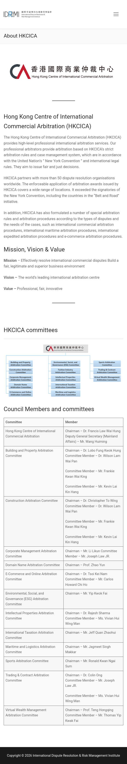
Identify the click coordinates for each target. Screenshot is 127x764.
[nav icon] (116, 14)
